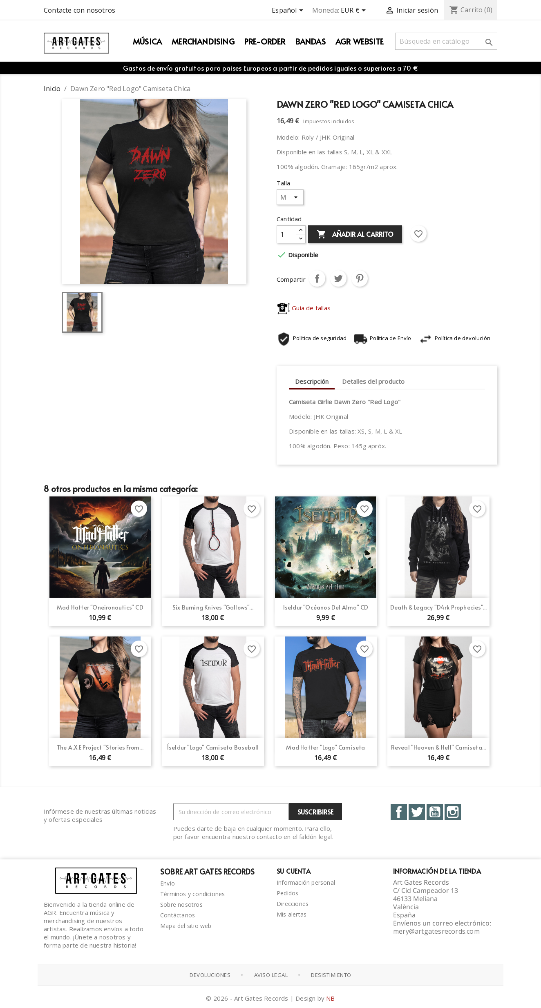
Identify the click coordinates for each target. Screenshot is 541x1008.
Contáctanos (177, 915)
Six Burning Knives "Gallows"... (212, 607)
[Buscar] (446, 41)
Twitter (417, 812)
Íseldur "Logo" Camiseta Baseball (213, 747)
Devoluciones (210, 974)
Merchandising (203, 41)
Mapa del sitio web (186, 926)
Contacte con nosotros (79, 10)
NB (330, 997)
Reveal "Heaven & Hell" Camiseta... (438, 747)
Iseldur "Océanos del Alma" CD (326, 607)
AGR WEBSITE (359, 41)
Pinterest (359, 278)
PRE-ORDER (265, 41)
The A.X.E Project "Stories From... (100, 747)
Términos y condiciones (192, 894)
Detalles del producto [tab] (373, 381)
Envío (167, 883)
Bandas (310, 41)
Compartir (317, 278)
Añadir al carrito (355, 234)
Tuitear (338, 278)
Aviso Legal (271, 974)
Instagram (453, 812)
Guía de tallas (304, 308)
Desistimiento (331, 974)
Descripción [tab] (312, 381)
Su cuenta (294, 870)
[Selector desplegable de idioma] (289, 11)
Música (147, 41)
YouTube (435, 812)
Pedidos (287, 893)
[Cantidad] (286, 234)
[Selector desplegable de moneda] (355, 11)
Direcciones (293, 904)
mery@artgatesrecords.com (436, 931)
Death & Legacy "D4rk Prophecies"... (438, 607)
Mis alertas (291, 914)
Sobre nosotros (181, 904)
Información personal (306, 882)
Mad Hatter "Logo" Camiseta (325, 747)
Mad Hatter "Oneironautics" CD (100, 607)
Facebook (399, 812)
